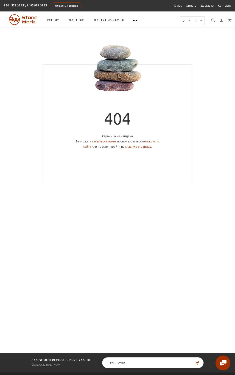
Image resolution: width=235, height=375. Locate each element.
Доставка (207, 5)
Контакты (225, 5)
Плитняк (76, 20)
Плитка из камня (109, 20)
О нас (178, 5)
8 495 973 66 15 (36, 5)
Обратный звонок (66, 5)
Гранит (53, 20)
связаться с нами (104, 141)
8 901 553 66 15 (13, 5)
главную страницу (138, 146)
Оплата (191, 5)
